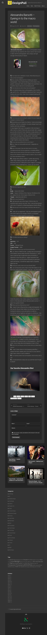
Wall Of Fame (37, 6)
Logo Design (11, 518)
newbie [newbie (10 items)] (31, 563)
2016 (9, 590)
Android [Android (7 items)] (21, 559)
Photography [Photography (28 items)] (20, 565)
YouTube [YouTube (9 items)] (38, 566)
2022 (9, 581)
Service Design (12, 537)
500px (35, 63)
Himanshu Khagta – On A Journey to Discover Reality (35, 482)
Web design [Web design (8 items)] (32, 566)
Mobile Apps (11, 520)
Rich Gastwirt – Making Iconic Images (36, 462)
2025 (9, 577)
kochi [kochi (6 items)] (9, 563)
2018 (9, 587)
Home (28, 6)
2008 (9, 602)
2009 (9, 600)
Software (11, 540)
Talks (32, 6)
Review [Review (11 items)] (40, 565)
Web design (11, 549)
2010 (9, 599)
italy (29, 396)
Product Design (12, 532)
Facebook (31, 63)
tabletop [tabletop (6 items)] (13, 566)
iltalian (26, 396)
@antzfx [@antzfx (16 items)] (12, 559)
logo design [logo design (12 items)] (15, 563)
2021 (9, 583)
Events (10, 508)
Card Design (11, 501)
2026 (9, 575)
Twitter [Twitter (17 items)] (17, 566)
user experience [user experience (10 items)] (22, 566)
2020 (9, 584)
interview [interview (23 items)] (40, 561)
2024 (9, 578)
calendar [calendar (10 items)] (31, 559)
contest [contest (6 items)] (9, 561)
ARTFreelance (14, 339)
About (43, 6)
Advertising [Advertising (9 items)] (18, 559)
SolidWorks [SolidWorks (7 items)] (10, 566)
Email (28, 423)
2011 (9, 597)
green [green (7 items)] (26, 561)
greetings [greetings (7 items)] (29, 561)
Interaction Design (12, 513)
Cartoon (10, 503)
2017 (9, 588)
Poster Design (12, 528)
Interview (29, 26)
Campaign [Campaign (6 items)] (37, 559)
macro (33, 396)
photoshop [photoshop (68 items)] (28, 565)
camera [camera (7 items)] (34, 559)
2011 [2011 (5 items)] (8, 559)
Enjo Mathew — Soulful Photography (14, 460)
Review (10, 535)
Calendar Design (12, 498)
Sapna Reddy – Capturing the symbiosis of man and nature (16, 479)
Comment (14, 414)
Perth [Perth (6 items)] (37, 563)
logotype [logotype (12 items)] (20, 563)
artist (15, 396)
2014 (9, 593)
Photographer (14, 398)
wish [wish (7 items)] (35, 566)
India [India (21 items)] (36, 561)
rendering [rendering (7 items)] (37, 565)
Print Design (11, 530)
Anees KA (23, 26)
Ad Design (11, 493)
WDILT (10, 547)
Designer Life (11, 506)
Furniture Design (12, 510)
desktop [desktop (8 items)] (21, 561)
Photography (36, 26)
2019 (9, 585)
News (10, 523)
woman (19, 398)
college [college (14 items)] (41, 559)
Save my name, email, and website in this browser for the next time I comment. (25, 433)
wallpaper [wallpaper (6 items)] (28, 566)
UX (9, 545)
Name (13, 423)
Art (9, 496)
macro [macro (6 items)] (23, 563)
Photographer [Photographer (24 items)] (12, 565)
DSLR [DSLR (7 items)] (24, 561)
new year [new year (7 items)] (34, 563)
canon (22, 396)
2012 (9, 596)
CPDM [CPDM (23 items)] (12, 561)
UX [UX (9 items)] (25, 566)
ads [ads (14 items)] (15, 559)
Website (13, 428)
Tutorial (10, 542)
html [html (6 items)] (32, 561)
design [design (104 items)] (17, 561)
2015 (9, 591)
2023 (9, 580)
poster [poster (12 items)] (33, 565)
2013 (9, 594)
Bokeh (18, 396)
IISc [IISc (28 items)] (34, 561)
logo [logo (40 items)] (11, 563)
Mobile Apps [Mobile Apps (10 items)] (27, 563)
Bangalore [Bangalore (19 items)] (26, 559)
